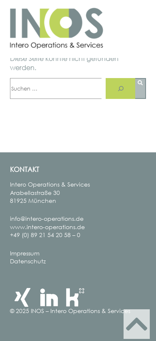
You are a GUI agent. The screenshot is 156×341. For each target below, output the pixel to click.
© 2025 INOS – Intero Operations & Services (70, 311)
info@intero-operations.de (47, 218)
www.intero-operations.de (47, 227)
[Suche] (120, 88)
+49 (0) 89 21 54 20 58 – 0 (45, 235)
